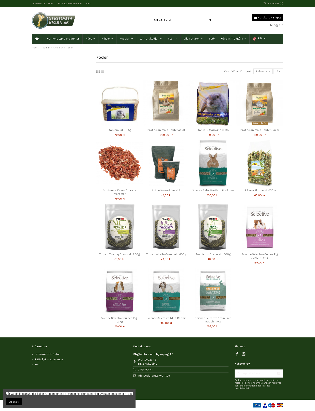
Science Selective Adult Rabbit (166, 318)
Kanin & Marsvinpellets (213, 130)
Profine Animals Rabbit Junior (259, 130)
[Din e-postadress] (254, 373)
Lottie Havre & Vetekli (166, 190)
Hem (88, 3)
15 (278, 71)
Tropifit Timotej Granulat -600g (119, 254)
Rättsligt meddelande (70, 3)
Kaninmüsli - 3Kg (119, 130)
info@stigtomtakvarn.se (154, 375)
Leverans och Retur (43, 3)
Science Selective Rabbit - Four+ (213, 190)
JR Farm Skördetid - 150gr (259, 190)
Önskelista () (273, 3)
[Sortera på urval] (263, 71)
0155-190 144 (145, 369)
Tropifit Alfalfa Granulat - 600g (166, 254)
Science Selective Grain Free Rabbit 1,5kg (213, 319)
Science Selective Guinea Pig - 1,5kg (119, 319)
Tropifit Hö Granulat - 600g (213, 254)
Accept (14, 402)
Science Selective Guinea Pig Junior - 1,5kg (259, 256)
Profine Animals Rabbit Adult (166, 130)
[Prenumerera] (278, 373)
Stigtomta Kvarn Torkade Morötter (119, 192)
